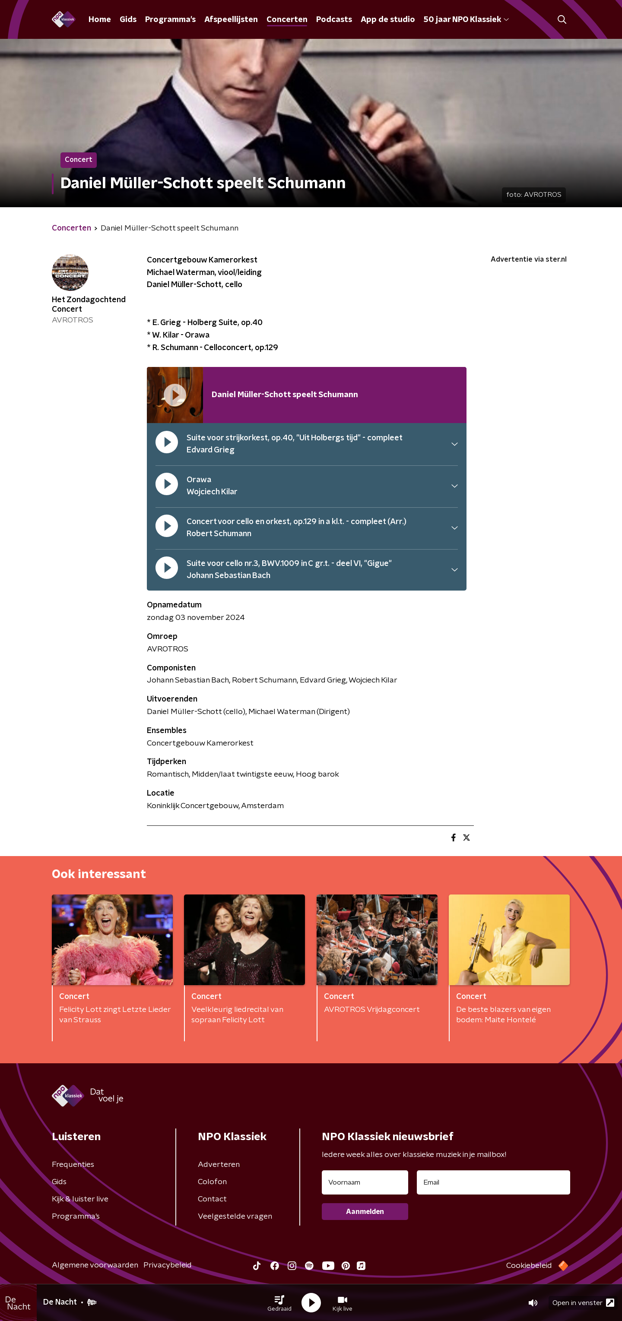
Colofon (212, 1182)
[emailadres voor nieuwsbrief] (493, 1182)
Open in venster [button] (583, 1303)
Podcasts (334, 20)
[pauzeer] (167, 444)
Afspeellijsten (231, 20)
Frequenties (73, 1165)
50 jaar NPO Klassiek (466, 20)
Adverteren (219, 1165)
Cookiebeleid (529, 1266)
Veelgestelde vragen (235, 1216)
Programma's (170, 20)
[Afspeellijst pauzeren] (175, 395)
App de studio (388, 20)
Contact (212, 1199)
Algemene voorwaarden (95, 1265)
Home (100, 20)
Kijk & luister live (80, 1199)
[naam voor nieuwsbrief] (365, 1182)
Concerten (287, 20)
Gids (128, 20)
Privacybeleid (167, 1265)
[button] (279, 1303)
